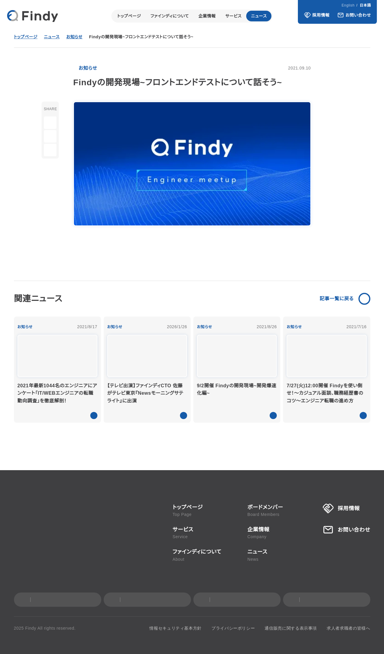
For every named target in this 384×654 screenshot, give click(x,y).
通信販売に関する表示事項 (291, 628)
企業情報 (207, 16)
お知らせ (75, 37)
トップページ (128, 16)
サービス (233, 16)
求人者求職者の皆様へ (348, 628)
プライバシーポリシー (236, 628)
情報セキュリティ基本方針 (182, 628)
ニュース (259, 16)
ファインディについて (169, 16)
